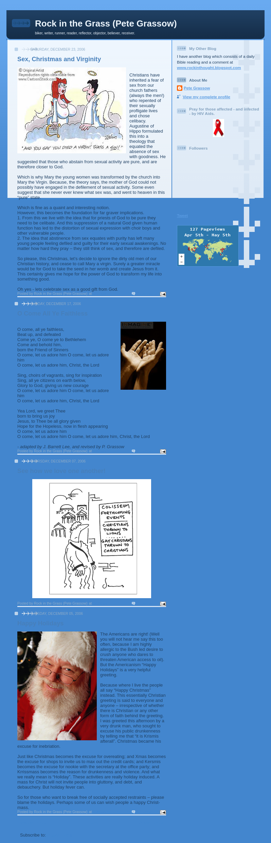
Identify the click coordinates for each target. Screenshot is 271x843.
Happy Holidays (40, 623)
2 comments (147, 294)
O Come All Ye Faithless (52, 313)
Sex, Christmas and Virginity (59, 59)
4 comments (147, 812)
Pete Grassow (197, 88)
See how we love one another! (61, 471)
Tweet (182, 215)
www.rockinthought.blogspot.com (209, 67)
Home (92, 822)
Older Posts (151, 822)
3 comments (147, 603)
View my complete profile (206, 97)
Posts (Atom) (61, 835)
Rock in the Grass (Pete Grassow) (106, 23)
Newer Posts (33, 822)
